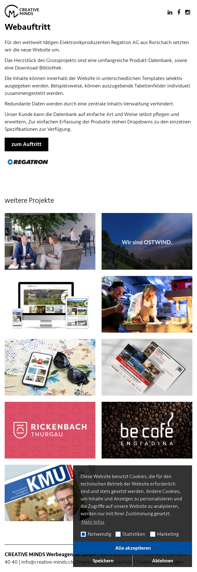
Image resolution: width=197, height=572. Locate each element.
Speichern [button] (103, 561)
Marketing (168, 534)
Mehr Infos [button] (92, 522)
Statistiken (133, 534)
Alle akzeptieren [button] (133, 548)
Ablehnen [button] (162, 561)
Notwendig (99, 534)
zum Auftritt (26, 144)
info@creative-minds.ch (47, 562)
